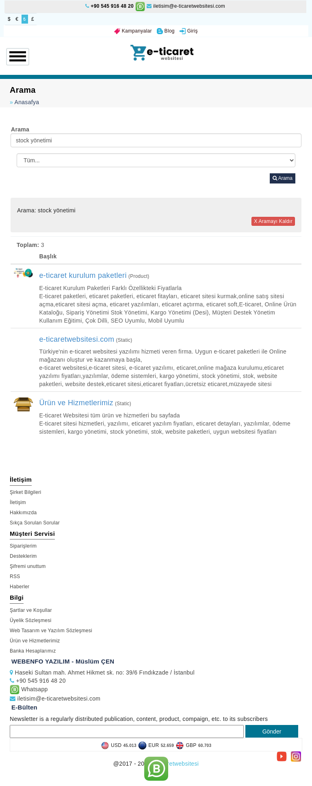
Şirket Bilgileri (25, 492)
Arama (282, 178)
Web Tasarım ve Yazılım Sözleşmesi (51, 630)
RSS (15, 576)
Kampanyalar (133, 31)
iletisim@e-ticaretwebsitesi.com (186, 6)
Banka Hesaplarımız (33, 651)
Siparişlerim (23, 546)
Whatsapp (29, 689)
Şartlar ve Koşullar (31, 610)
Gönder (272, 731)
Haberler (19, 587)
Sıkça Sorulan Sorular (35, 523)
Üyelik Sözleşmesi (30, 620)
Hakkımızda (23, 512)
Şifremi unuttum (28, 566)
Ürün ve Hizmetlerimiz (35, 641)
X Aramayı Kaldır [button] (273, 221)
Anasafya (27, 102)
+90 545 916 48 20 (112, 6)
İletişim (18, 502)
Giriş (189, 31)
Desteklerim (23, 556)
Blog (166, 31)
